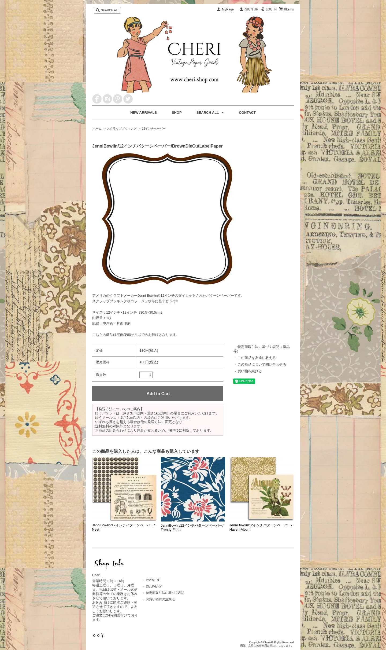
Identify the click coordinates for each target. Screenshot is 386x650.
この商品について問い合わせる (261, 364)
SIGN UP (251, 9)
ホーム (97, 128)
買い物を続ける (249, 371)
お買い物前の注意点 (160, 599)
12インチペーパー (154, 128)
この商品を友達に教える (256, 358)
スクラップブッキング (121, 128)
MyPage (228, 9)
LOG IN (271, 9)
